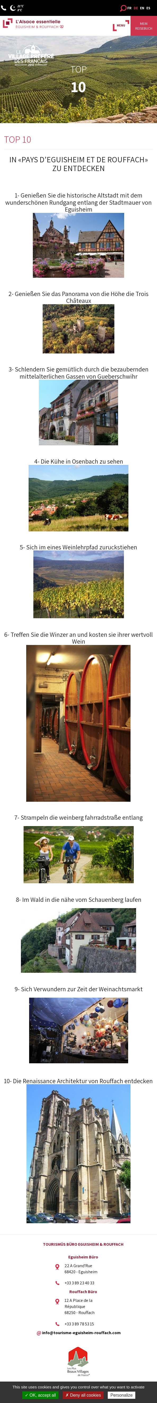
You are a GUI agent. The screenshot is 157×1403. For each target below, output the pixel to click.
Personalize (121, 1395)
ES (148, 8)
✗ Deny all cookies (83, 1395)
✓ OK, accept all (40, 1395)
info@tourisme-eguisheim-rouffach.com (81, 1332)
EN (142, 8)
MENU (121, 25)
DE (136, 8)
